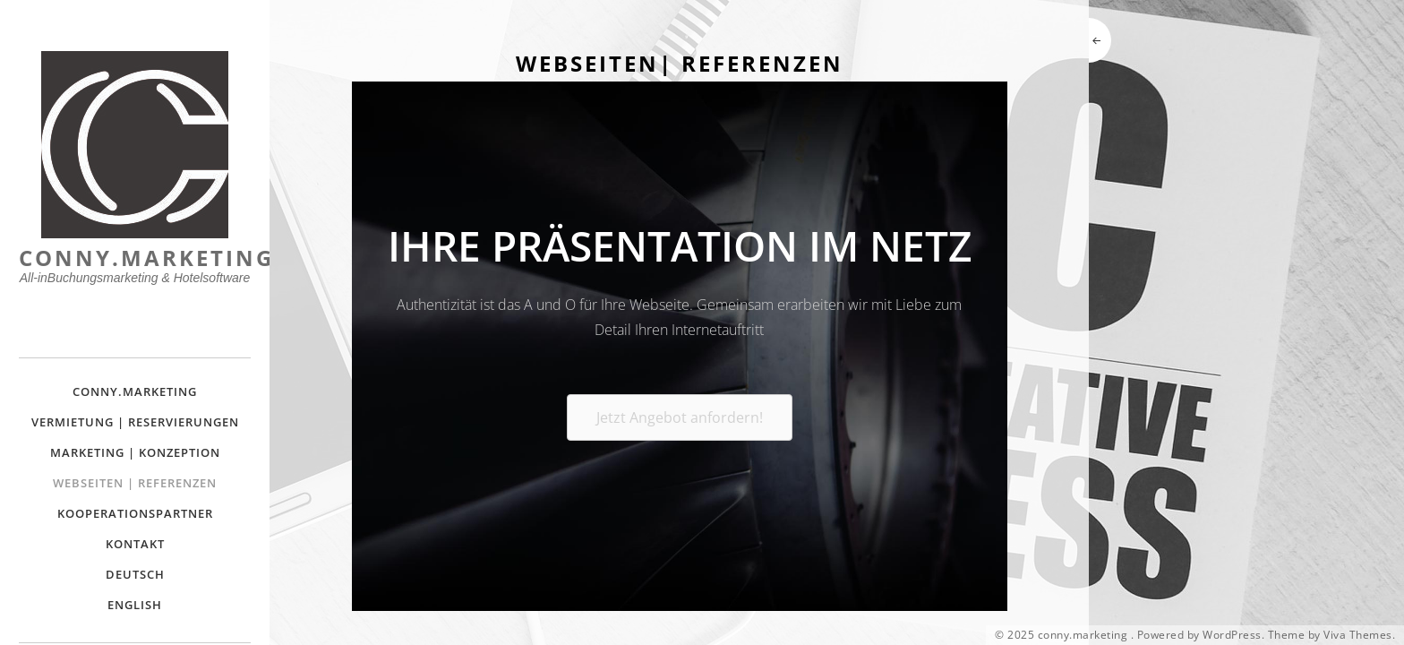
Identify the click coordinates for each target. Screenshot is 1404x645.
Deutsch (135, 574)
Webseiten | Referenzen (135, 483)
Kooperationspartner (135, 513)
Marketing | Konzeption (135, 452)
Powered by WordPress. (1201, 635)
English (134, 605)
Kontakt (135, 544)
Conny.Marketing (135, 391)
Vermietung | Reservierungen (135, 422)
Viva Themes (1357, 635)
